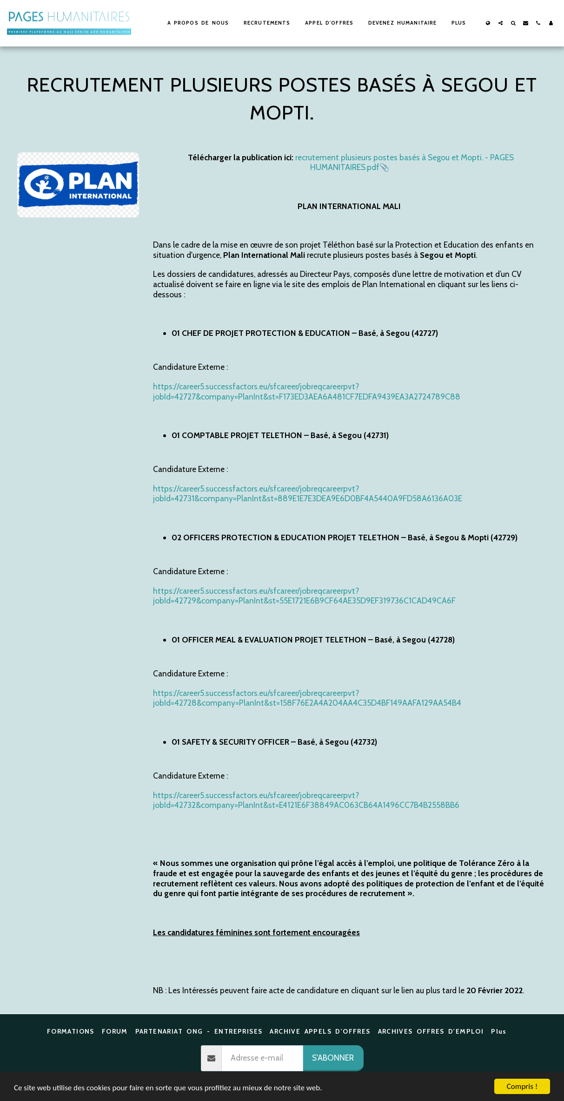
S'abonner (333, 1057)
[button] (500, 23)
